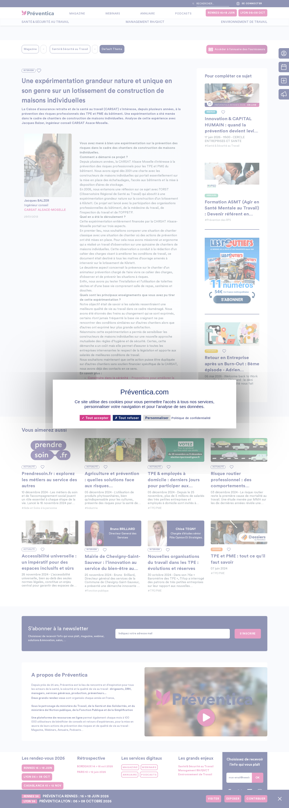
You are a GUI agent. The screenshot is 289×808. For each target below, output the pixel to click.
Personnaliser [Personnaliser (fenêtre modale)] (157, 417)
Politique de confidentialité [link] (191, 417)
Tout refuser (127, 417)
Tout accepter (95, 417)
